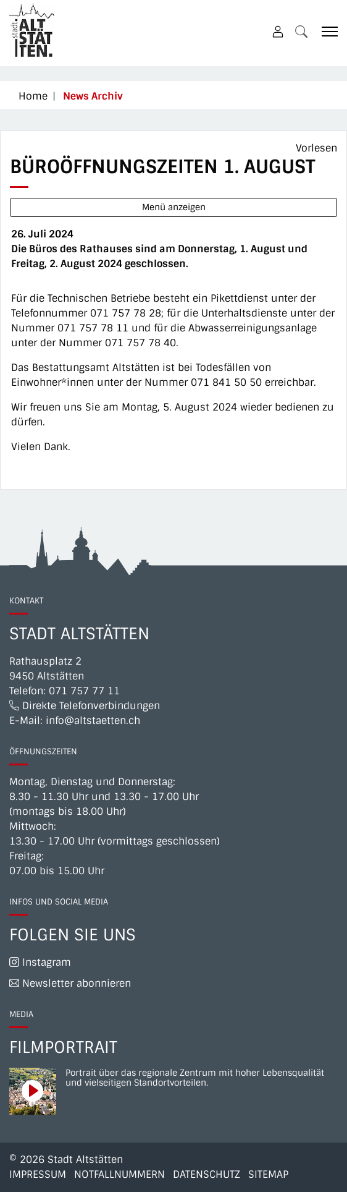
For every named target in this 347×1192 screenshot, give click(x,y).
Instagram (40, 962)
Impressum (37, 1174)
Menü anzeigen (174, 207)
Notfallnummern (119, 1174)
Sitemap (268, 1174)
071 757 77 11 (84, 690)
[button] (301, 31)
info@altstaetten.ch (93, 720)
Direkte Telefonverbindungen (84, 705)
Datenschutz (206, 1174)
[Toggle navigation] (325, 31)
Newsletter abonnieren (70, 983)
